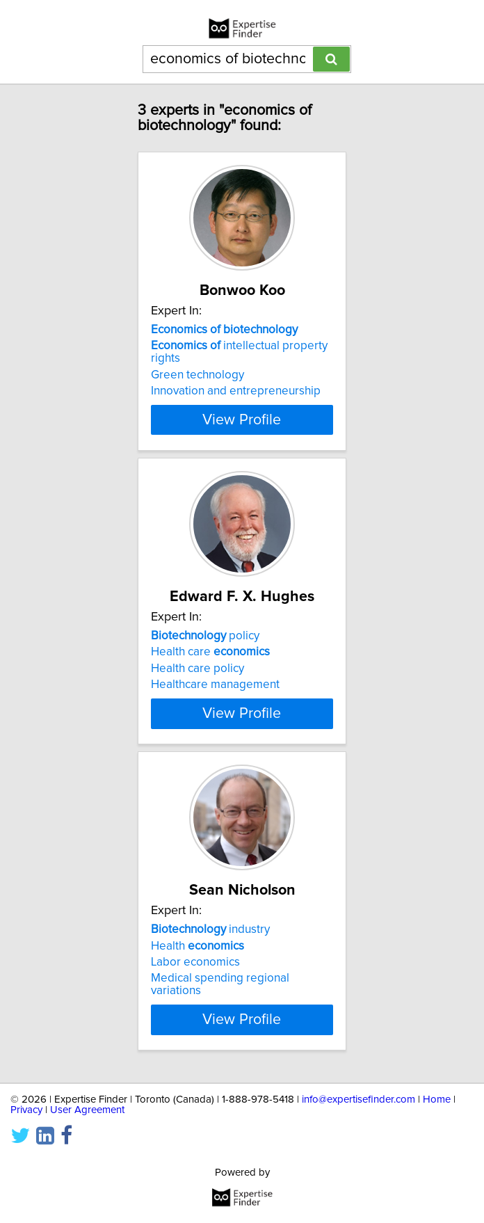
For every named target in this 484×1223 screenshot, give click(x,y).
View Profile (241, 419)
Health (197, 958)
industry (210, 942)
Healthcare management (215, 684)
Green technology (197, 375)
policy (205, 636)
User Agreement (87, 1122)
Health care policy (197, 668)
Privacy (26, 1122)
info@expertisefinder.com (358, 1112)
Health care (210, 652)
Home (437, 1112)
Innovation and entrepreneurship (236, 391)
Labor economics (195, 974)
